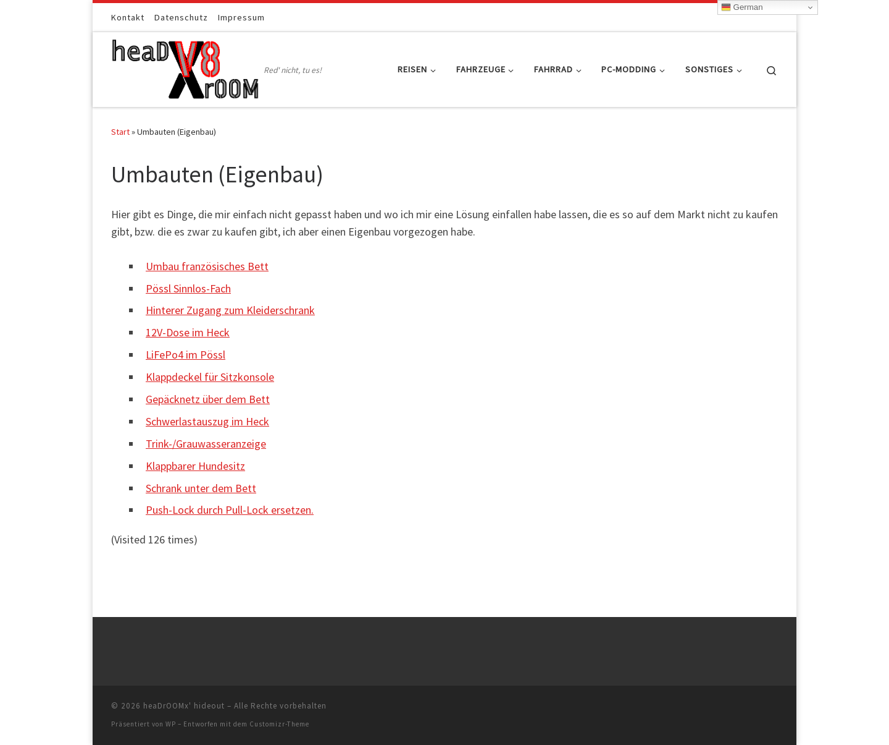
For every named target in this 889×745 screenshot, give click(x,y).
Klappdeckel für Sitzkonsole (210, 377)
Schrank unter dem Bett (201, 488)
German (742, 7)
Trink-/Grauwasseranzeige (206, 443)
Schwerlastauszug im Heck (207, 421)
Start (120, 131)
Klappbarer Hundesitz (195, 466)
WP (170, 724)
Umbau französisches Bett (207, 266)
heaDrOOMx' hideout (184, 705)
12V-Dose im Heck (188, 332)
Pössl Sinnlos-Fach (188, 288)
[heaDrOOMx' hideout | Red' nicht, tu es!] (185, 67)
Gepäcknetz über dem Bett (208, 399)
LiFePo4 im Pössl (185, 354)
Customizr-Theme (279, 724)
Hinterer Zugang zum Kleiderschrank (230, 310)
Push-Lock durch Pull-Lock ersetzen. (230, 510)
